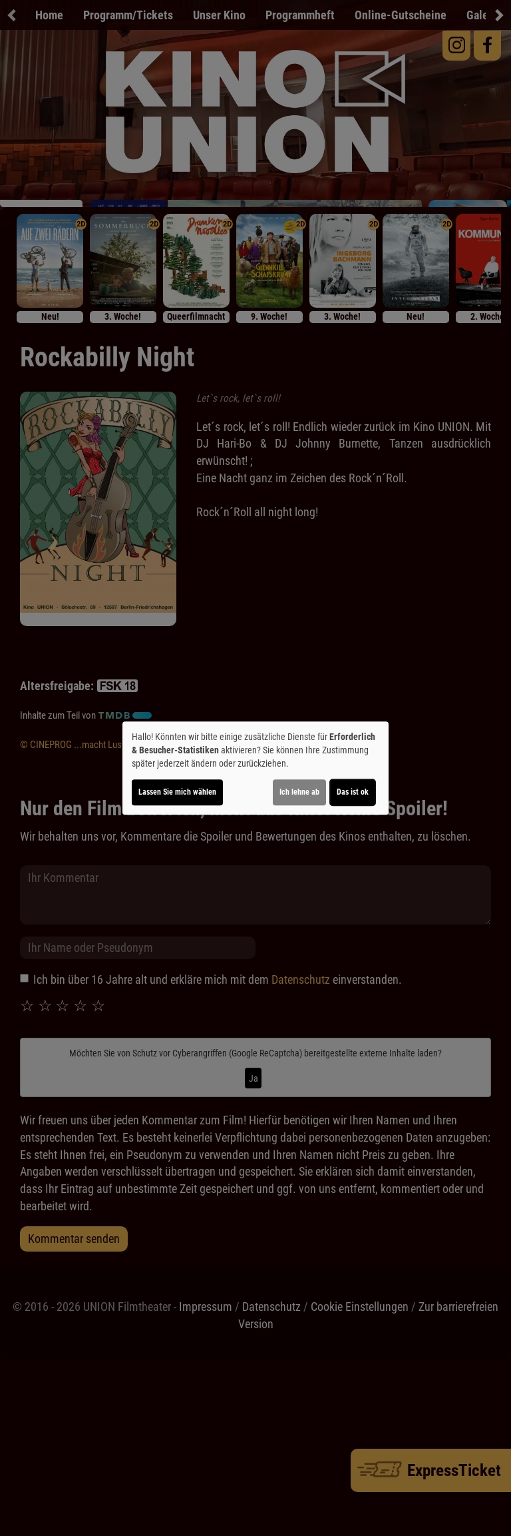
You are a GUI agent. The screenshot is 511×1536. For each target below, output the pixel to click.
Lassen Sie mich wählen (177, 792)
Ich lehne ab (299, 792)
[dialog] (255, 768)
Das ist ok (353, 792)
